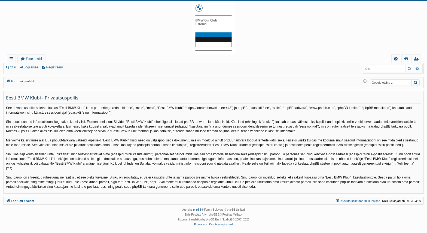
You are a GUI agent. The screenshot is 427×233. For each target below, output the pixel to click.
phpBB (197, 209)
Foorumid (34, 58)
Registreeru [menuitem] (417, 59)
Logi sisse (31, 67)
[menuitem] (396, 59)
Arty (204, 214)
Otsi (13, 67)
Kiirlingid (12, 59)
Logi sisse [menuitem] (407, 59)
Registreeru (54, 67)
